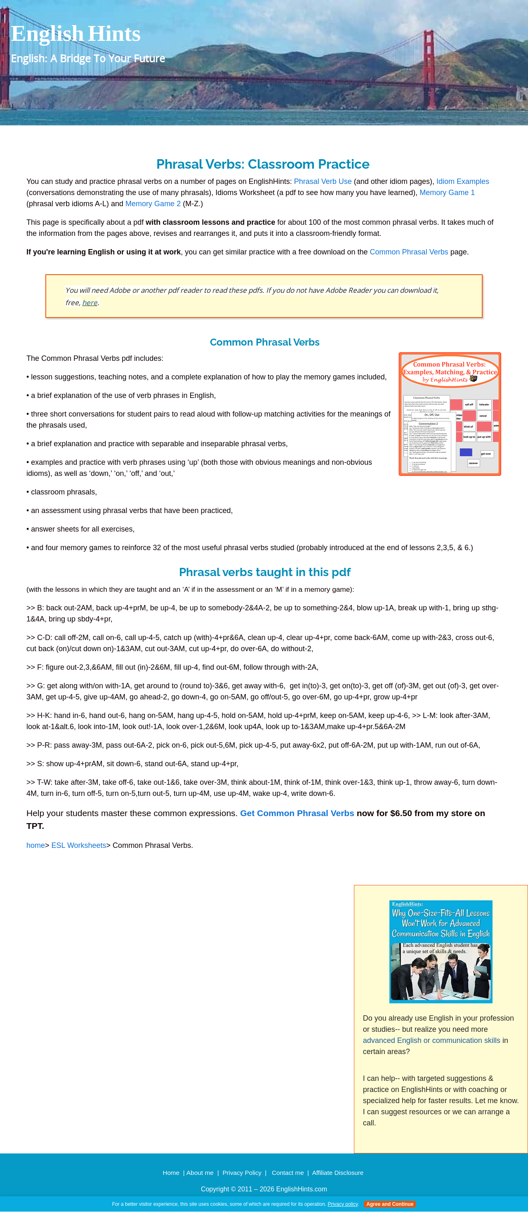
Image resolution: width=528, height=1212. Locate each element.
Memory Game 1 (447, 192)
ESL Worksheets (79, 845)
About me (200, 1172)
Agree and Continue (389, 1204)
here (89, 302)
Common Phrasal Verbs (410, 252)
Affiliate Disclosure (338, 1172)
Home (171, 1172)
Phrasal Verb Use (323, 181)
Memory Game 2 (153, 204)
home (35, 845)
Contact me (288, 1172)
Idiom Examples (462, 181)
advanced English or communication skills (431, 1040)
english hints (76, 33)
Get (247, 813)
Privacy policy (343, 1204)
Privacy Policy (242, 1172)
